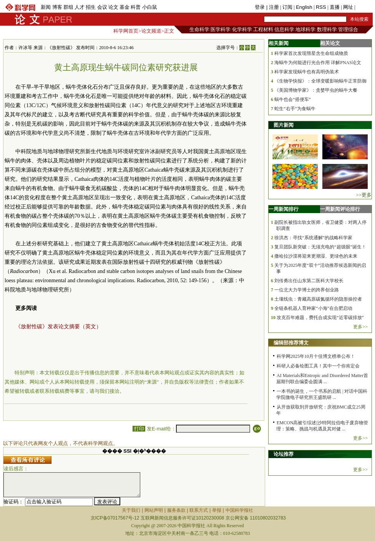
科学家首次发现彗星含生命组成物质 (311, 53)
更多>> (360, 326)
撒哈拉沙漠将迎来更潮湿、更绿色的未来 (315, 256)
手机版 (364, 7)
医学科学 (221, 29)
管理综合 (348, 29)
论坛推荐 (284, 454)
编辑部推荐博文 (291, 343)
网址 (348, 7)
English (304, 7)
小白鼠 (149, 7)
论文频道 (151, 31)
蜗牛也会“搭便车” (292, 99)
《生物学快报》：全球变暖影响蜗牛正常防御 (320, 81)
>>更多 (364, 195)
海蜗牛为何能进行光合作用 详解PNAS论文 (317, 62)
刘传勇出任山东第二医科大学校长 (308, 280)
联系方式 (198, 510)
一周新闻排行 (284, 209)
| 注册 (272, 7)
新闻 (46, 7)
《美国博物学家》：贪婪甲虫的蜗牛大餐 (315, 90)
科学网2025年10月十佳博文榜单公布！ (316, 356)
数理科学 (327, 29)
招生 (91, 7)
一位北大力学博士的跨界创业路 (306, 290)
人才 (80, 7)
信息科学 (284, 29)
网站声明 (153, 510)
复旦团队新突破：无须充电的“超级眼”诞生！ (320, 247)
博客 (57, 7)
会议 (102, 7)
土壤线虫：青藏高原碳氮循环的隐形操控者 (318, 299)
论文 (113, 7)
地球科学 (305, 29)
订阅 (287, 7)
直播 (335, 7)
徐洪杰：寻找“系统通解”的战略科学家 (313, 237)
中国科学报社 (239, 510)
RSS (321, 7)
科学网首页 (125, 31)
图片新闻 (284, 125)
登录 (260, 7)
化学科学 (242, 29)
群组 (68, 7)
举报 (216, 510)
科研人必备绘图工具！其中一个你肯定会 (318, 366)
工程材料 (263, 29)
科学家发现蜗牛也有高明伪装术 (306, 71)
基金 (124, 7)
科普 (136, 7)
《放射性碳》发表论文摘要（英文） (58, 326)
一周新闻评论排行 (340, 209)
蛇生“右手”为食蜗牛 (294, 108)
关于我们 (131, 510)
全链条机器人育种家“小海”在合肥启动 (313, 308)
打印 (139, 429)
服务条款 (176, 510)
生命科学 (199, 29)
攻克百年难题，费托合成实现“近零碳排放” (320, 317)
